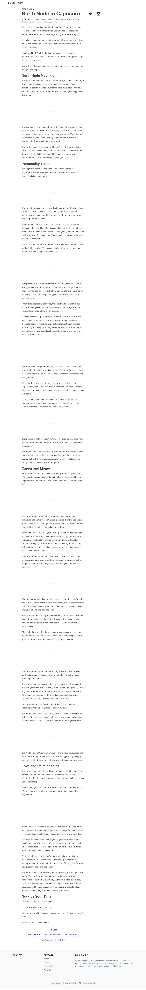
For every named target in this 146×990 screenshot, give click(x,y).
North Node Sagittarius (52, 935)
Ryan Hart (27, 19)
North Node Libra (32, 935)
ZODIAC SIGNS (28, 9)
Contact (47, 963)
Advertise (48, 971)
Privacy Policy (49, 967)
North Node (62, 941)
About (46, 960)
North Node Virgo (46, 941)
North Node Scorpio (73, 935)
